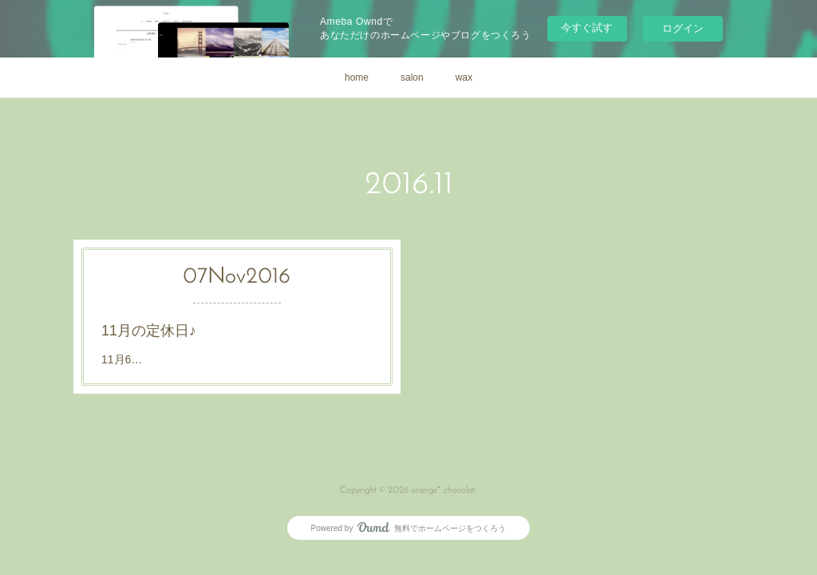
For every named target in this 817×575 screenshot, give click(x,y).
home (357, 77)
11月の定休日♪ (148, 331)
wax (464, 77)
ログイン (683, 28)
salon (412, 77)
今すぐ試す (587, 28)
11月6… (121, 359)
